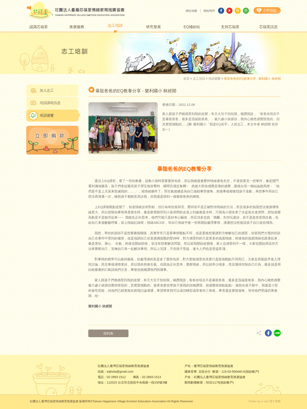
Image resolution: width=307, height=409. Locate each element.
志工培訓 (199, 78)
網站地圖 (191, 10)
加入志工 (47, 90)
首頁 (186, 78)
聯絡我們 (209, 10)
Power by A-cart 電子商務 (265, 401)
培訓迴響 (214, 78)
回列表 (108, 333)
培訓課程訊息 (50, 103)
